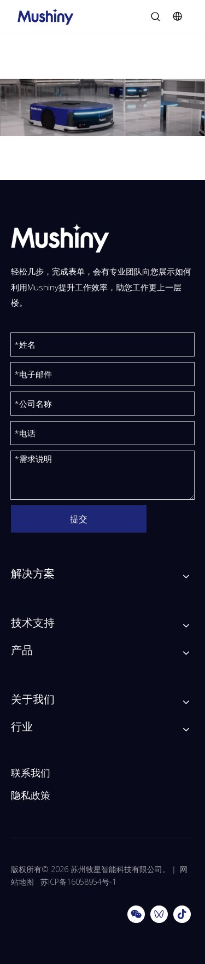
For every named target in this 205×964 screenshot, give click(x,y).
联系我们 (30, 773)
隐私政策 (30, 795)
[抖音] (182, 914)
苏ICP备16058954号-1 (78, 882)
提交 (78, 519)
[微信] (136, 914)
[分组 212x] (102, 107)
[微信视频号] (159, 914)
